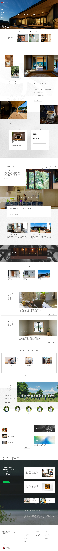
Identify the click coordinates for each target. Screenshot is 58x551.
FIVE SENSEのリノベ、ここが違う (27, 532)
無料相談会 (46, 538)
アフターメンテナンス (51, 342)
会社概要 (46, 531)
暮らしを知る (6, 178)
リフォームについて (25, 538)
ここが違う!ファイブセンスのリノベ (14, 214)
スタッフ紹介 (47, 532)
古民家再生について (25, 541)
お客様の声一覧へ (27, 375)
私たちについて (36, 100)
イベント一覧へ (23, 152)
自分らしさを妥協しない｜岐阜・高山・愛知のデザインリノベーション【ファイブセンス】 (9, 532)
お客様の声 (37, 532)
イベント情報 (38, 534)
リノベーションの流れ (51, 314)
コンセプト (24, 531)
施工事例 (37, 531)
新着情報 (37, 535)
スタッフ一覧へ (50, 417)
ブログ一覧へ (26, 447)
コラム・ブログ (47, 534)
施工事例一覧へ (27, 283)
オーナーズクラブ (47, 535)
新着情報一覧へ (45, 152)
